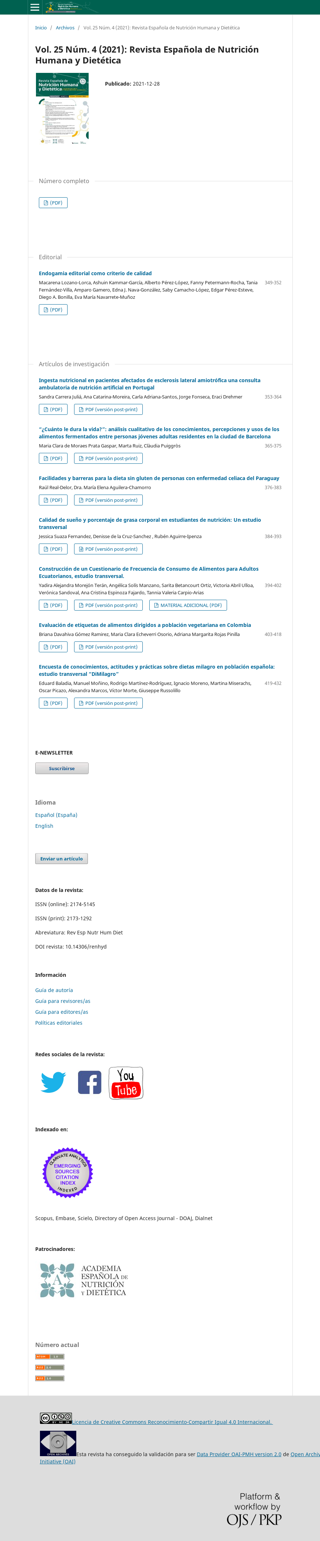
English (44, 825)
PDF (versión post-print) (111, 409)
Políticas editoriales (58, 1022)
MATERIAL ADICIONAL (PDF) (190, 605)
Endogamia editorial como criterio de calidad (95, 273)
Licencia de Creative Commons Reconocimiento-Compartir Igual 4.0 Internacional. (172, 1421)
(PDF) (55, 202)
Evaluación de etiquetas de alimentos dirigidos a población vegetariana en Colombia (145, 624)
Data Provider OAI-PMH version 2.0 (239, 1454)
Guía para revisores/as (62, 1000)
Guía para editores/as (61, 1011)
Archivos (65, 27)
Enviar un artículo (61, 858)
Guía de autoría (54, 990)
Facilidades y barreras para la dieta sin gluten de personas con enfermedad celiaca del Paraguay (159, 478)
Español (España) (56, 814)
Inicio (41, 27)
